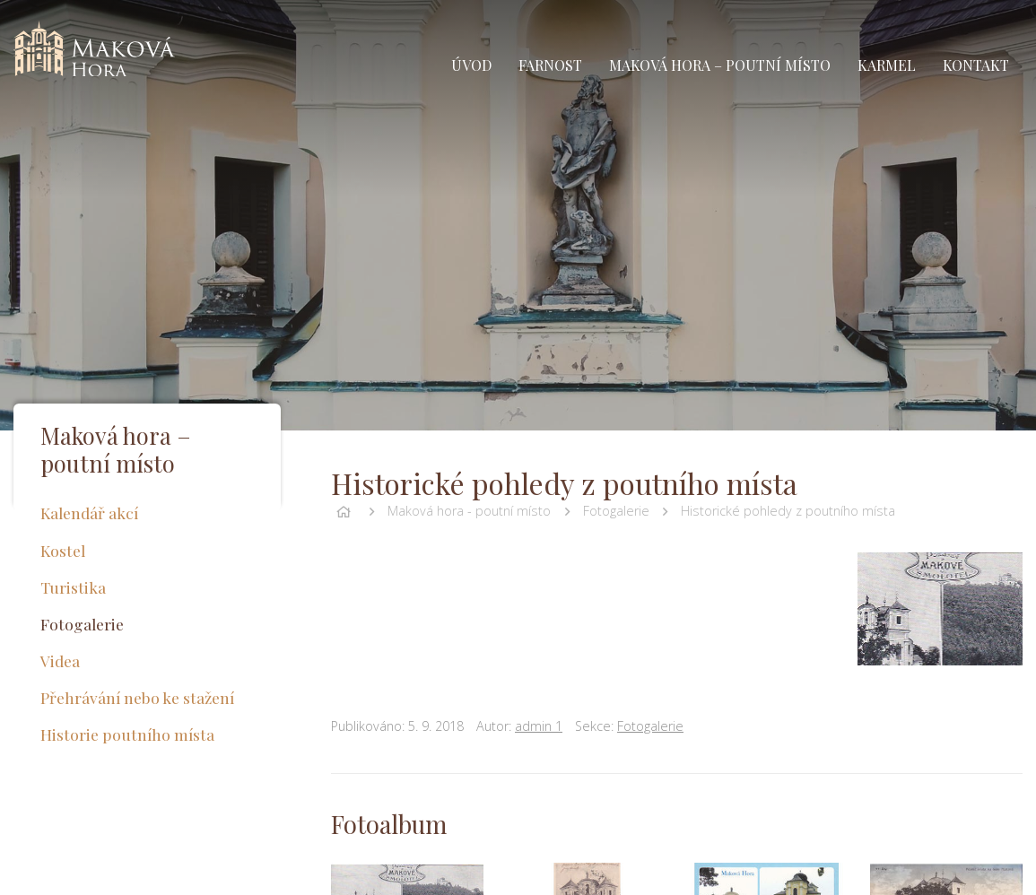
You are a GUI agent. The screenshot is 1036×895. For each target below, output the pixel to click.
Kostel (62, 550)
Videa (60, 660)
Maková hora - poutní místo (469, 510)
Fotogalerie (616, 510)
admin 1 (538, 725)
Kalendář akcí (89, 512)
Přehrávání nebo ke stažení (137, 697)
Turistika (73, 587)
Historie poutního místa (127, 734)
